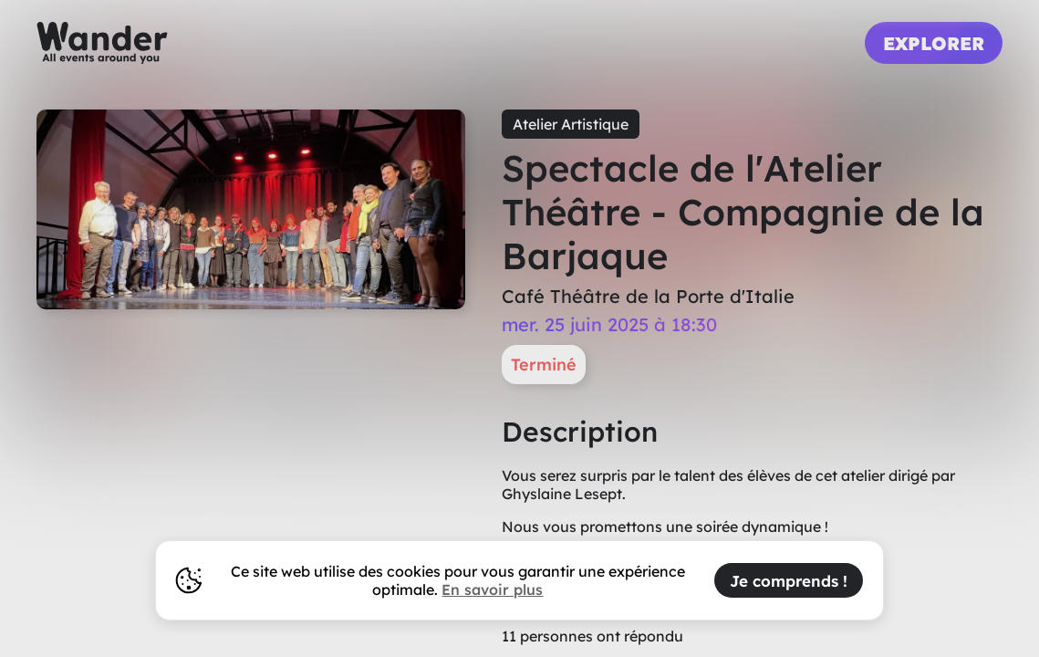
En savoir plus (492, 589)
